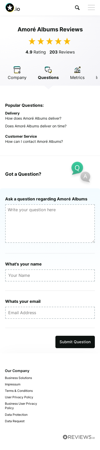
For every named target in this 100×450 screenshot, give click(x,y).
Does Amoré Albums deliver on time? (35, 126)
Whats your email (22, 301)
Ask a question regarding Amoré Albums (46, 198)
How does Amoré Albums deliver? (33, 118)
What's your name (23, 264)
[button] (77, 7)
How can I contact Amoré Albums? (34, 141)
